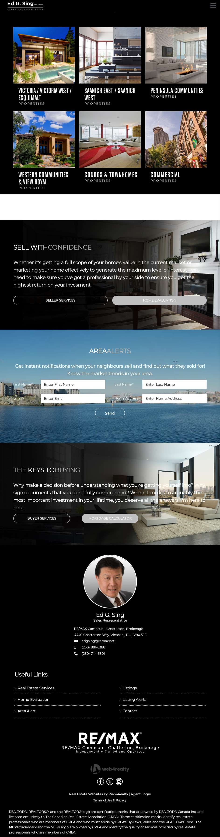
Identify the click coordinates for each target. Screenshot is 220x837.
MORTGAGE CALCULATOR (110, 518)
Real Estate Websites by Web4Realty (98, 794)
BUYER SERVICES (41, 518)
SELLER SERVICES (60, 300)
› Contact (128, 711)
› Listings (128, 688)
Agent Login (141, 794)
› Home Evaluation (31, 699)
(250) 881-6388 (93, 647)
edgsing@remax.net (98, 641)
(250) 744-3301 (93, 653)
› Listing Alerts (132, 699)
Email (18, 398)
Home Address (128, 398)
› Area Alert (24, 711)
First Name (23, 384)
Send (110, 413)
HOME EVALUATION (159, 300)
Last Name (124, 384)
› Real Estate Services (34, 688)
